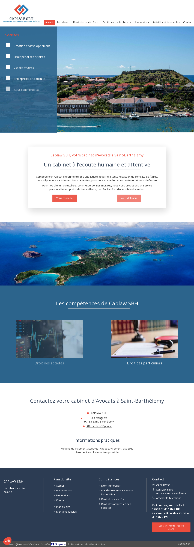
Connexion (184, 543)
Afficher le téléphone (99, 426)
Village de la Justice (98, 544)
